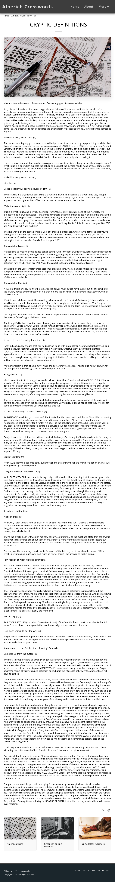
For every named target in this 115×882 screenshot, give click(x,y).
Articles (14, 16)
